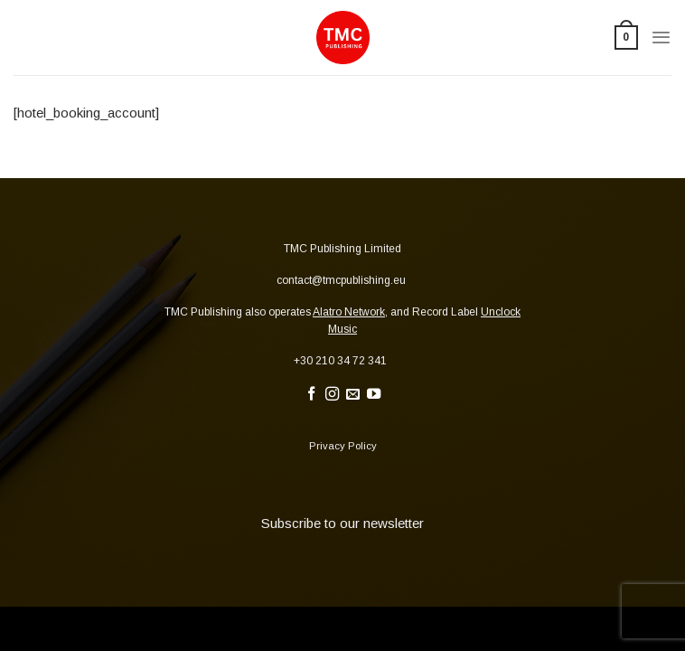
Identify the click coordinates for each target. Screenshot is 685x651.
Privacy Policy (343, 445)
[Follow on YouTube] (373, 394)
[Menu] (661, 37)
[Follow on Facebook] (311, 394)
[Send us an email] (353, 394)
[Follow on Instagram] (332, 394)
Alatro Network (349, 312)
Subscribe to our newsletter (342, 523)
